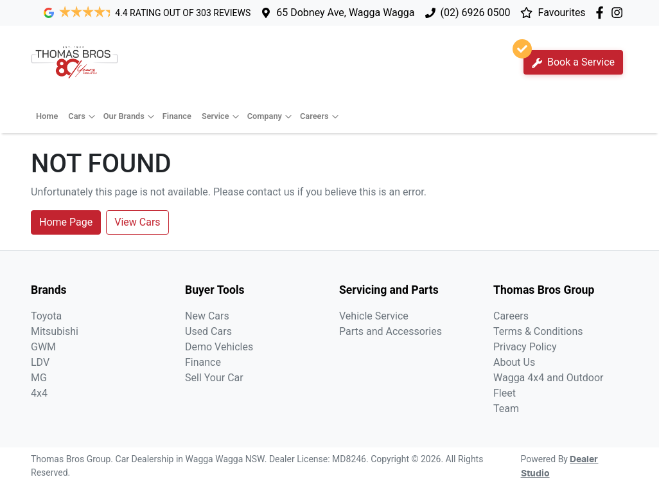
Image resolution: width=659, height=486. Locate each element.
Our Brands (130, 116)
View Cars (137, 222)
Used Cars (208, 331)
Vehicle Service (374, 316)
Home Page (65, 222)
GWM (43, 347)
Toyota (46, 316)
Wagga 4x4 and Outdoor (548, 378)
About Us (514, 362)
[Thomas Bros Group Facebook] (602, 12)
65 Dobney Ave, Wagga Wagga (345, 12)
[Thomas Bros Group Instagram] (619, 12)
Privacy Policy (525, 347)
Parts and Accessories (390, 331)
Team (506, 408)
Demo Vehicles (219, 347)
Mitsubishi (54, 331)
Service (222, 116)
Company (271, 116)
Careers (321, 116)
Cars (83, 116)
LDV (40, 362)
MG (39, 378)
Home (47, 116)
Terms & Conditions (538, 331)
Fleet (504, 393)
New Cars (207, 316)
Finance (177, 116)
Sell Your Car (214, 378)
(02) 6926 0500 (476, 12)
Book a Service (569, 59)
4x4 (39, 393)
